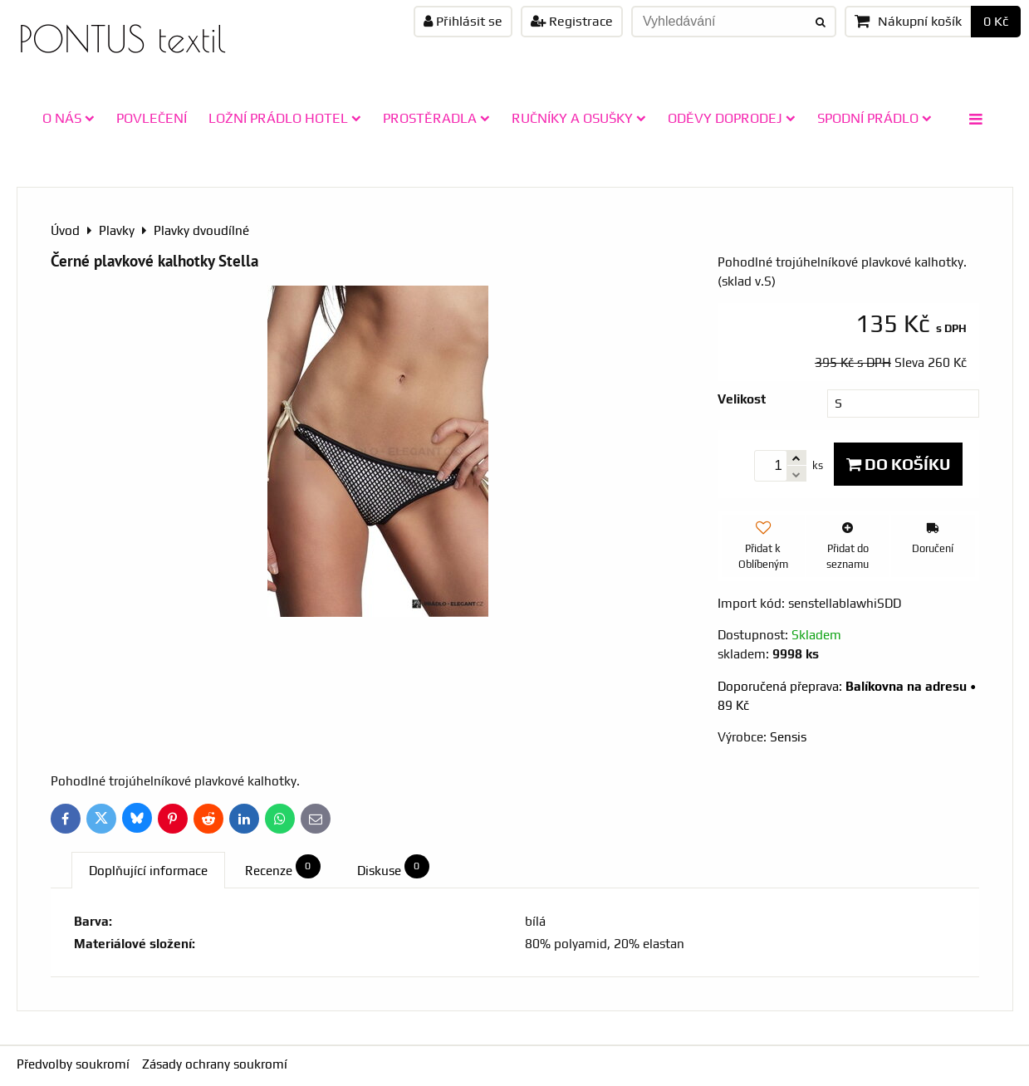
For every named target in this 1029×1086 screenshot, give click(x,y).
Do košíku (898, 464)
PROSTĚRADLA (436, 118)
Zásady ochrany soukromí (214, 1064)
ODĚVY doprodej (732, 118)
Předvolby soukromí (73, 1064)
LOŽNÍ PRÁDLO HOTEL (284, 118)
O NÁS (68, 118)
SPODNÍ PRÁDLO (874, 118)
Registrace (572, 21)
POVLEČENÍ (151, 118)
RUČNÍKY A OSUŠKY (579, 118)
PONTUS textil (122, 38)
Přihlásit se (463, 21)
